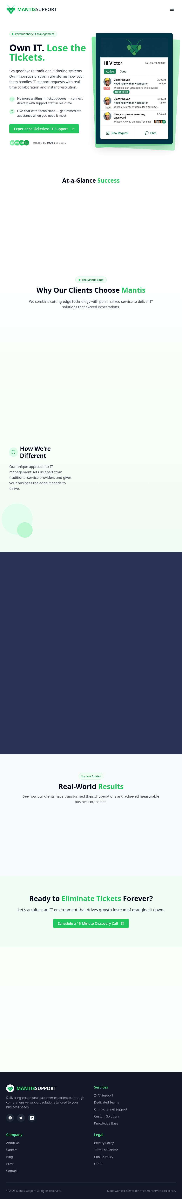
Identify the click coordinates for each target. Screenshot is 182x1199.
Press (10, 1164)
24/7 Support (103, 1095)
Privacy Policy (104, 1143)
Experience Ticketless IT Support (44, 128)
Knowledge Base (106, 1123)
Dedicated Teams (106, 1102)
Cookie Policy (103, 1157)
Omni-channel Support (110, 1109)
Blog (9, 1157)
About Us (13, 1143)
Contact (11, 1171)
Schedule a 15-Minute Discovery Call (91, 923)
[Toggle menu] (172, 9)
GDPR (98, 1164)
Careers (11, 1150)
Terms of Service (106, 1150)
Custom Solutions (107, 1116)
